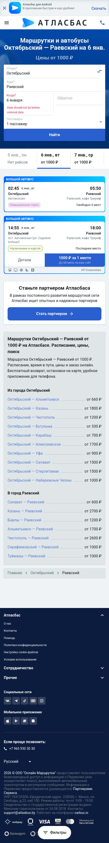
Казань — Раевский (25, 511)
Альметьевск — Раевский (30, 529)
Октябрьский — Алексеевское (34, 444)
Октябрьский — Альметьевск (33, 399)
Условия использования (20, 659)
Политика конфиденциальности (25, 645)
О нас (7, 623)
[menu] (6, 22)
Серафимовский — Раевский (33, 547)
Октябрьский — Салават (29, 462)
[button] (20, 159)
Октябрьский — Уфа (25, 453)
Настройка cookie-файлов (21, 652)
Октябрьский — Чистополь (31, 417)
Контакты (10, 630)
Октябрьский (42, 573)
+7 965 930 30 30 (22, 748)
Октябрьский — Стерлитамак (33, 471)
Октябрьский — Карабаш (30, 435)
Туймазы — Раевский (26, 556)
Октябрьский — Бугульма (30, 426)
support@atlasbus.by (19, 813)
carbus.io (81, 813)
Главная (15, 573)
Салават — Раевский (26, 502)
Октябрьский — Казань (28, 408)
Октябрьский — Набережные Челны (40, 480)
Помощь (9, 638)
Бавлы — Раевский (24, 520)
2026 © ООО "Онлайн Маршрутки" (30, 773)
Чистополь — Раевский (28, 538)
